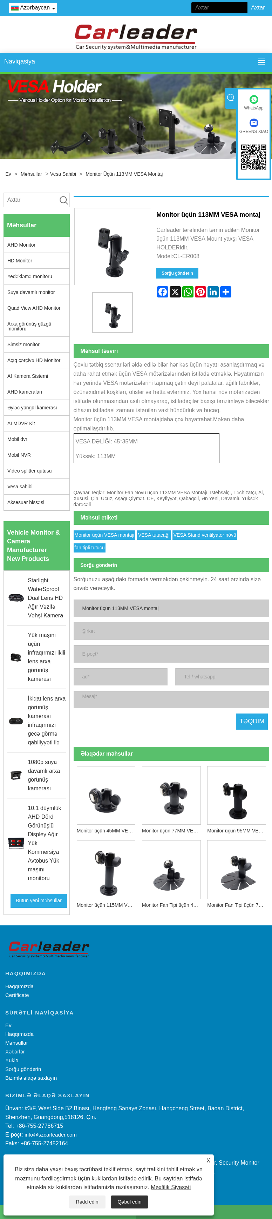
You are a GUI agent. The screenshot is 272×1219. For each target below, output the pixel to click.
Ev (8, 174)
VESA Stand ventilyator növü (205, 533)
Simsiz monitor (23, 344)
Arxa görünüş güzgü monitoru (29, 326)
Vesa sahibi (63, 174)
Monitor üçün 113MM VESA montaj (124, 174)
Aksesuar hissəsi (25, 502)
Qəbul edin (130, 1202)
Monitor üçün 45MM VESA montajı (108, 829)
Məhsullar (31, 174)
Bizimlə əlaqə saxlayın (31, 1078)
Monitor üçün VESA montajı (104, 533)
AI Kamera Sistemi (27, 376)
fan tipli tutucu (89, 546)
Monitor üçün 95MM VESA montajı (238, 829)
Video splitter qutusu (29, 471)
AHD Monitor (21, 245)
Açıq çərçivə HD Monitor (33, 360)
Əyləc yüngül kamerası (32, 407)
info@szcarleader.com (51, 1135)
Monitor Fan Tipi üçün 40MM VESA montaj (173, 904)
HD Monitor (19, 260)
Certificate (17, 995)
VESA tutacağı (154, 533)
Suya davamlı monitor (31, 292)
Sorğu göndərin (177, 273)
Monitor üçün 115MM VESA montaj (108, 904)
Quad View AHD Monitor (33, 308)
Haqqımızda (19, 986)
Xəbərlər (15, 1051)
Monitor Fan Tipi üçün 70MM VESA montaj (238, 904)
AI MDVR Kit (21, 423)
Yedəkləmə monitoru (29, 276)
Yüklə (11, 1060)
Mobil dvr (17, 439)
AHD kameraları (24, 392)
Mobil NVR (19, 455)
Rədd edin (87, 1202)
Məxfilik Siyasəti (171, 1187)
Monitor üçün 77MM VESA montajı (173, 829)
